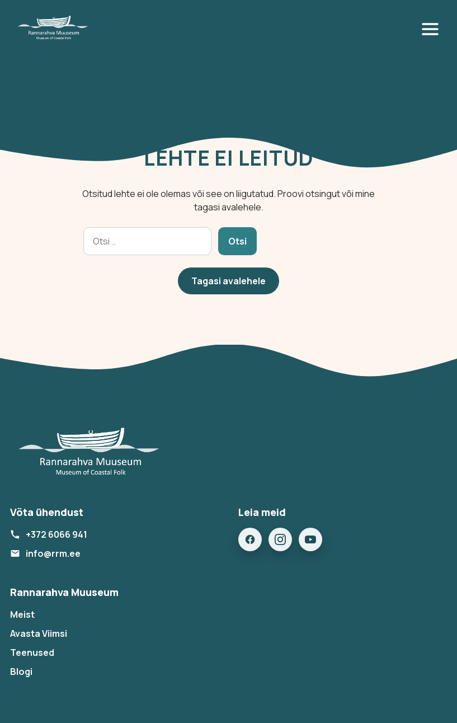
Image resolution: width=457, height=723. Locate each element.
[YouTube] (310, 539)
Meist (22, 614)
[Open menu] (432, 29)
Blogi (21, 671)
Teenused (32, 652)
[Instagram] (280, 539)
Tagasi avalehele (228, 281)
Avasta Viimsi (38, 633)
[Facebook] (250, 539)
